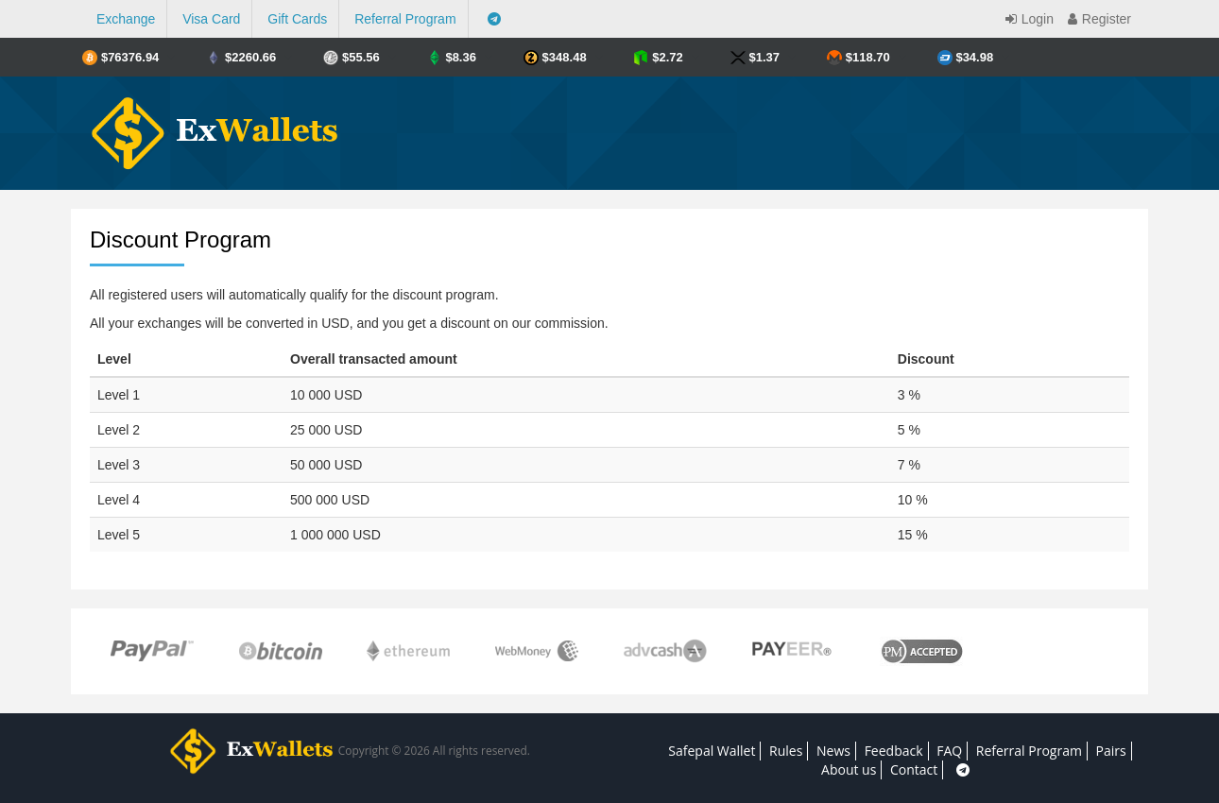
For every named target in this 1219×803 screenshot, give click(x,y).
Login (1027, 18)
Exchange (125, 18)
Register (1097, 18)
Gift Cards (297, 18)
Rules (785, 751)
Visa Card (211, 18)
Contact (913, 769)
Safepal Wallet (711, 751)
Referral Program (404, 18)
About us (848, 769)
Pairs (1111, 751)
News (833, 751)
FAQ (949, 751)
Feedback (894, 751)
